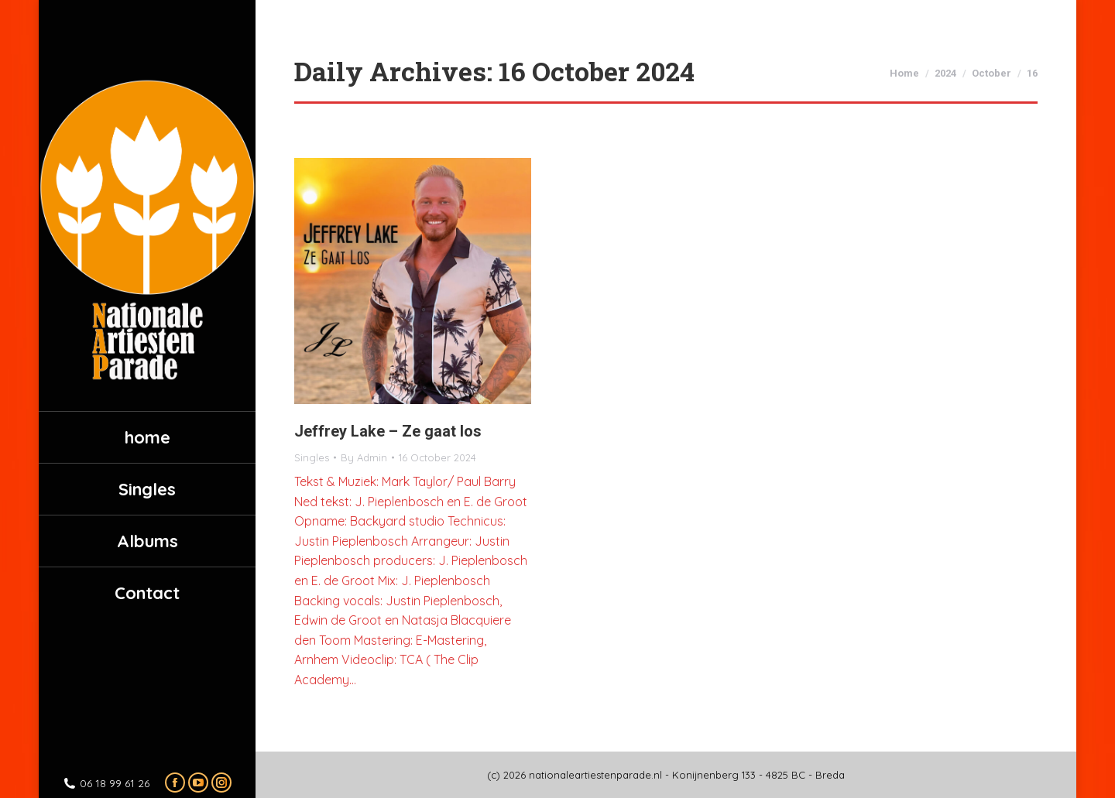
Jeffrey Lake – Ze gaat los (388, 431)
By (364, 457)
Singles (311, 457)
